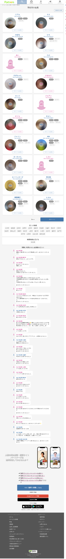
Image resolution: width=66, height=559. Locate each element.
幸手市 (23, 236)
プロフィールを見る (17, 30)
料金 (10, 524)
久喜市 (42, 233)
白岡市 (29, 236)
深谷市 (25, 233)
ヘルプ (41, 529)
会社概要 (11, 550)
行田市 (59, 230)
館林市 (36, 230)
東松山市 (13, 233)
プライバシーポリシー (15, 543)
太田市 (30, 230)
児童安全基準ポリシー (15, 546)
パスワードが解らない (46, 531)
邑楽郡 (42, 230)
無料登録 (42, 519)
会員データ (12, 531)
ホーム (11, 519)
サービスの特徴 (13, 521)
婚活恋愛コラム (44, 538)
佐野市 (24, 230)
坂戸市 (59, 233)
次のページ (52, 221)
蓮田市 (54, 233)
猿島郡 (13, 230)
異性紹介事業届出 (14, 548)
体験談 (11, 526)
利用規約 (11, 538)
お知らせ (11, 533)
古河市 (7, 230)
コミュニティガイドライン (16, 536)
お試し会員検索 (13, 529)
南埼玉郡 (42, 236)
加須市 (7, 233)
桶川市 (37, 233)
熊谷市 (53, 230)
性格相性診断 (43, 536)
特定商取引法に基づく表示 (16, 541)
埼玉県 (33, 244)
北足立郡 (35, 236)
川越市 (47, 230)
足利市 (19, 230)
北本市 (48, 233)
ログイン (42, 521)
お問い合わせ (43, 526)
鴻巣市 (19, 233)
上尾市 (31, 233)
